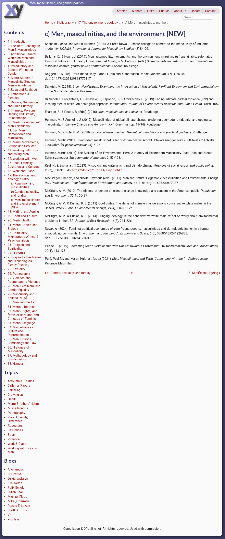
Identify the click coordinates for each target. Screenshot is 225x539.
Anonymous (16, 469)
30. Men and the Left (22, 302)
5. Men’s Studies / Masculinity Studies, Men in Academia (22, 81)
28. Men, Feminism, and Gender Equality (24, 288)
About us (180, 11)
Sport (11, 435)
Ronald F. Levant (19, 506)
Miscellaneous (18, 408)
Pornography (16, 413)
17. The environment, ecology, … (99, 22)
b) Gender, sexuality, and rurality (25, 193)
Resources (15, 425)
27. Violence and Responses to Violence (24, 280)
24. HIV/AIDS (17, 253)
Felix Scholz (16, 487)
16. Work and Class (21, 171)
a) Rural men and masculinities (22, 185)
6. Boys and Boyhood (22, 90)
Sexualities (15, 430)
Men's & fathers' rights (23, 404)
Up (131, 273)
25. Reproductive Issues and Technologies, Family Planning (25, 261)
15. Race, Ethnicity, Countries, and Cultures (24, 165)
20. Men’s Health (19, 220)
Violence (14, 439)
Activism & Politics (21, 381)
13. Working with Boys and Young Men (23, 152)
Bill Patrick (15, 474)
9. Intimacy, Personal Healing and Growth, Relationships (22, 114)
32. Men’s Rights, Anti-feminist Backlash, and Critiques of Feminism (23, 315)
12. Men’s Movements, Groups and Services (23, 144)
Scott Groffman (18, 510)
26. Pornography (19, 274)
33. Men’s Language (21, 323)
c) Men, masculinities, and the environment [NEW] (26, 203)
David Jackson (18, 478)
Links (151, 11)
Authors (137, 11)
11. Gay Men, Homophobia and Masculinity (19, 134)
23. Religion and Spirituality (19, 246)
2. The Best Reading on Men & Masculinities (24, 48)
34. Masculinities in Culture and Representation (21, 331)
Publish (164, 11)
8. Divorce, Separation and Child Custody (23, 104)
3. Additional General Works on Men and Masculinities (22, 58)
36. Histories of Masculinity (19, 349)
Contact (210, 11)
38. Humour (15, 364)
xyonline (13, 519)
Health (12, 399)
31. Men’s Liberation (22, 307)
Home (49, 22)
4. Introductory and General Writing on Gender (20, 69)
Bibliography (65, 22)
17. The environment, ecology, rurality (22, 177)
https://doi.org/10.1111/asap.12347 (97, 170)
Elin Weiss (15, 483)
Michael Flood (17, 497)
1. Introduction (17, 41)
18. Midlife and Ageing (23, 212)
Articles (122, 11)
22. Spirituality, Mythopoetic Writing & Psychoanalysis (23, 236)
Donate (196, 11)
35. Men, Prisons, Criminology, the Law (22, 341)
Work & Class (17, 444)
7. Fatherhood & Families (19, 96)
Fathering (14, 390)
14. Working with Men (23, 158)
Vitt (10, 515)
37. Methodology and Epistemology (22, 357)
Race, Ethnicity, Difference (18, 419)
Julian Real (15, 492)
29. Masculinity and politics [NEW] (21, 296)
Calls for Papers (19, 385)
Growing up (15, 395)
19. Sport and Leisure (22, 216)
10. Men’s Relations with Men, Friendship (24, 124)
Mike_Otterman (18, 501)
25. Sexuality (16, 269)
